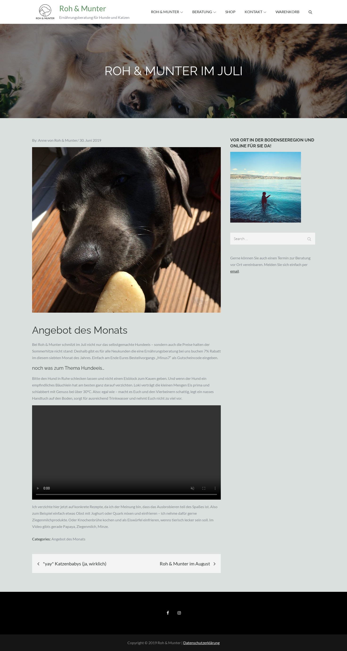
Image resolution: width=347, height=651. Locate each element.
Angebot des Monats (68, 539)
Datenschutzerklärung (201, 642)
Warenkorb (287, 11)
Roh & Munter (82, 8)
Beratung (204, 11)
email (234, 271)
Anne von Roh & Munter (57, 140)
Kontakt (255, 11)
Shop (230, 11)
